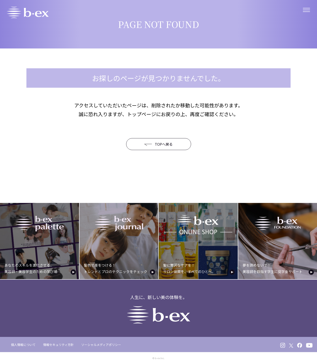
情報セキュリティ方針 (58, 344)
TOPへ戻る (155, 144)
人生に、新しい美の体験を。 (158, 308)
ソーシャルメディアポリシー (101, 344)
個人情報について (23, 344)
